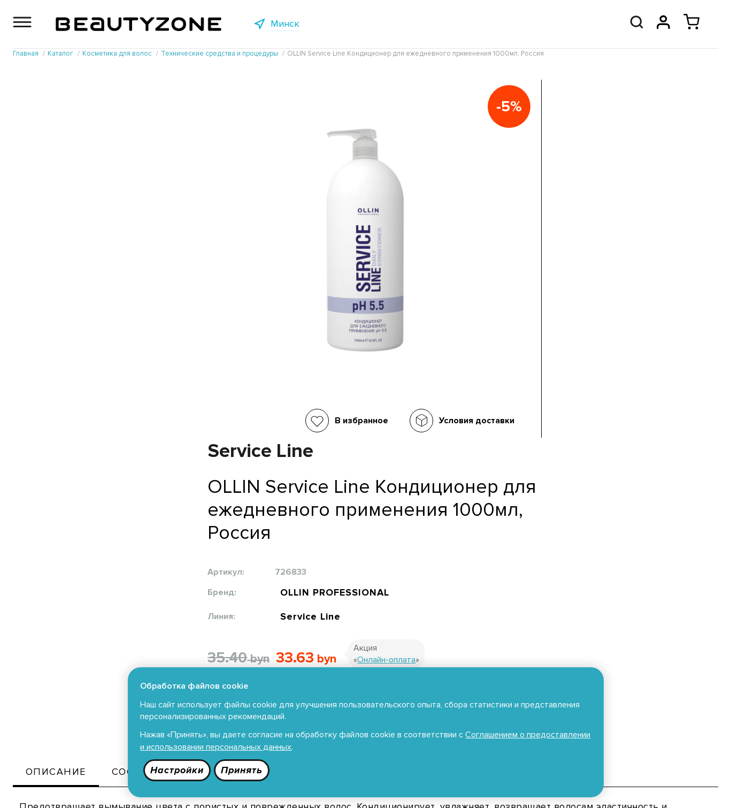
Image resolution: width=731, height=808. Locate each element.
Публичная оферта (335, 656)
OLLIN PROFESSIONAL (515, 236)
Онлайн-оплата (566, 308)
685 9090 (661, 789)
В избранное (185, 420)
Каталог (182, 656)
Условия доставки (300, 420)
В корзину (424, 352)
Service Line (489, 264)
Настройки (178, 770)
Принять (243, 770)
